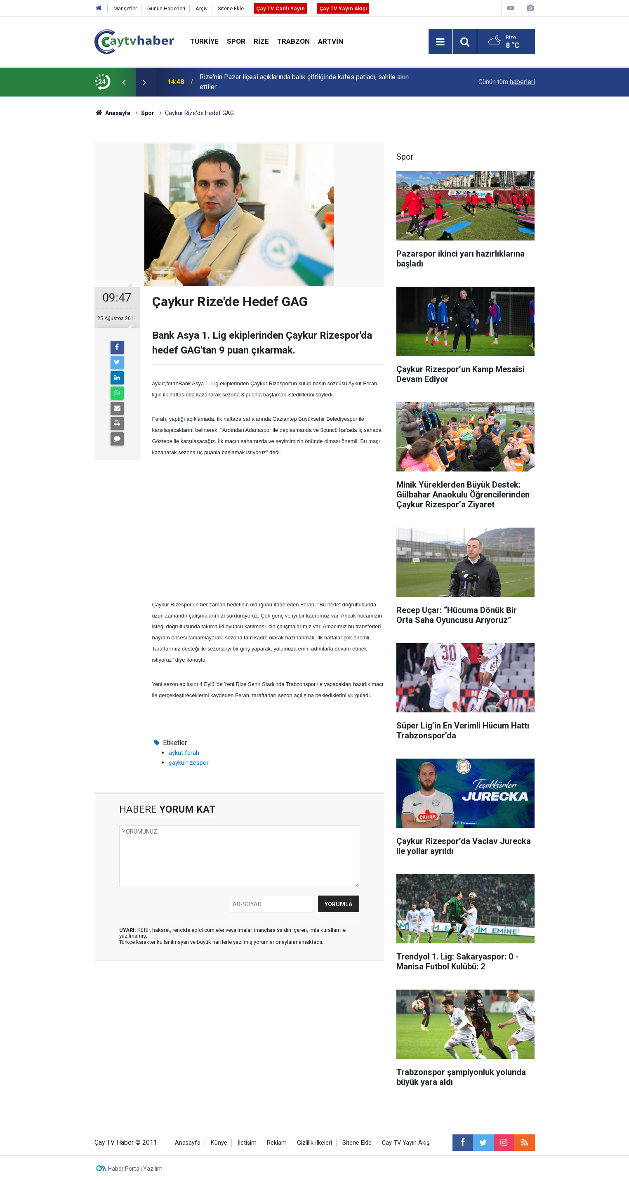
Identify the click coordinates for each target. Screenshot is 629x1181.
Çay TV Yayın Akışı (343, 8)
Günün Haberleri (166, 8)
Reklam (277, 1142)
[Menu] (440, 42)
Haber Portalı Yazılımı (136, 1168)
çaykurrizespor (189, 762)
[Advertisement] (268, 528)
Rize (261, 41)
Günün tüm (506, 82)
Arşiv (201, 8)
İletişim (247, 1142)
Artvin (330, 41)
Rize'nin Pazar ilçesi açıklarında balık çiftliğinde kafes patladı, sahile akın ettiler (304, 82)
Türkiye (204, 41)
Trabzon (293, 41)
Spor (236, 41)
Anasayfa (187, 1142)
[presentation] (124, 82)
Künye (219, 1142)
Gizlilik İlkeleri (314, 1142)
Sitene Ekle (231, 8)
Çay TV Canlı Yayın (280, 8)
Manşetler (125, 8)
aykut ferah (184, 753)
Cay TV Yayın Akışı (406, 1142)
